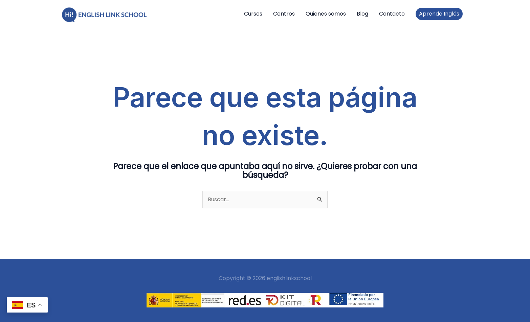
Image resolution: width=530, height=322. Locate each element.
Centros (284, 14)
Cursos (253, 14)
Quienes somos (326, 14)
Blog (362, 14)
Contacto (392, 14)
